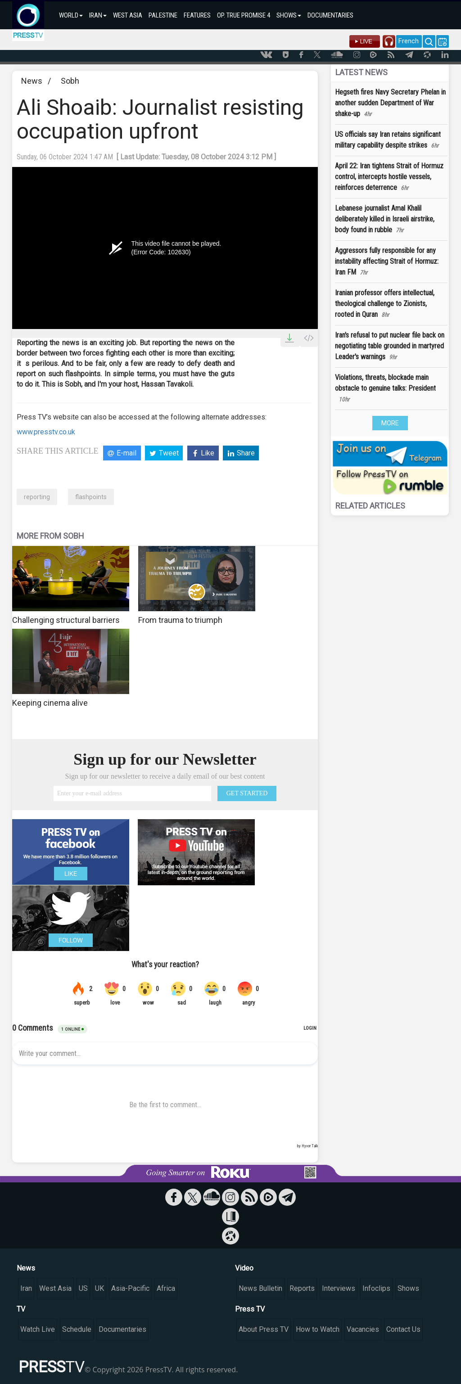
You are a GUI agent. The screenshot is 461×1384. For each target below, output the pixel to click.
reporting (37, 496)
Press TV (250, 1309)
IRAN (98, 15)
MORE (390, 423)
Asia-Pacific (130, 1288)
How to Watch (317, 1329)
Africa (166, 1288)
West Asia (55, 1288)
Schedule (76, 1329)
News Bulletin (260, 1288)
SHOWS (288, 15)
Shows (408, 1288)
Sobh (70, 81)
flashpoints (91, 496)
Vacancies (363, 1329)
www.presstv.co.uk (46, 432)
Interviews (338, 1288)
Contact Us (403, 1329)
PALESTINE (163, 15)
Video (244, 1268)
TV (21, 1309)
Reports (302, 1288)
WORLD (71, 15)
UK (99, 1288)
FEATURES (197, 15)
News (31, 81)
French (408, 41)
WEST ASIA (127, 15)
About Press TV (264, 1329)
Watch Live (37, 1329)
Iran (26, 1288)
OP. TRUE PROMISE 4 (243, 15)
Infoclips (376, 1288)
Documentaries (122, 1329)
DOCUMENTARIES (330, 15)
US (83, 1288)
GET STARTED (247, 793)
